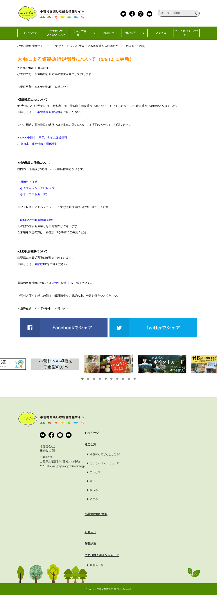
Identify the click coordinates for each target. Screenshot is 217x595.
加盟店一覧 (141, 565)
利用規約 (177, 456)
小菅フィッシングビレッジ (37, 188)
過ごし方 (135, 35)
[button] (82, 379)
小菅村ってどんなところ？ (56, 35)
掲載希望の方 (179, 467)
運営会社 (177, 432)
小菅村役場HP (61, 283)
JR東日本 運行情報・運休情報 (37, 143)
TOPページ (30, 36)
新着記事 (136, 543)
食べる (138, 490)
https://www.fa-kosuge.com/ (36, 219)
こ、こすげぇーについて (187, 35)
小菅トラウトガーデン (34, 194)
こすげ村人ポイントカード (148, 555)
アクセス (161, 36)
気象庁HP (40, 264)
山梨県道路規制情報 (47, 112)
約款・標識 (178, 479)
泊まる (138, 499)
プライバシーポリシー (185, 444)
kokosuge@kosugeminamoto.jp (66, 466)
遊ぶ (137, 481)
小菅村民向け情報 (142, 514)
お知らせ (109, 36)
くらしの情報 (82, 35)
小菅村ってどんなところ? (149, 454)
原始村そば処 (28, 181)
